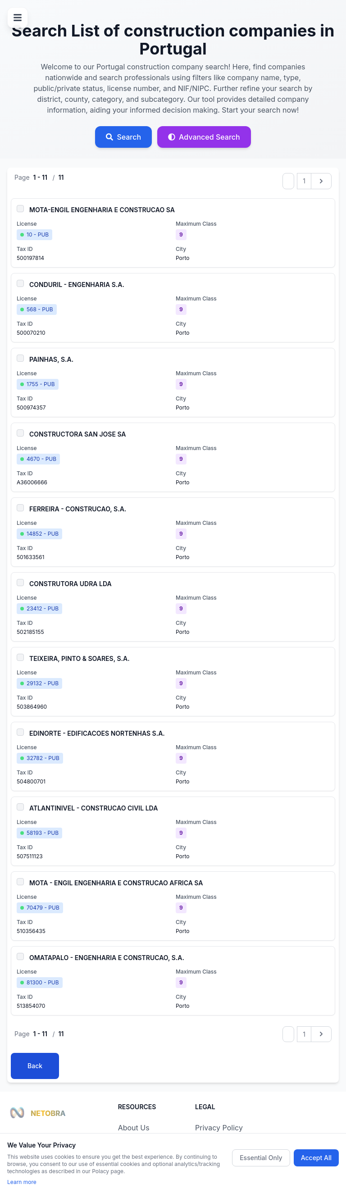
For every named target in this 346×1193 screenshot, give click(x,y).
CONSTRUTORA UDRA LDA (70, 583)
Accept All (316, 1157)
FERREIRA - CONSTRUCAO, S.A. (77, 509)
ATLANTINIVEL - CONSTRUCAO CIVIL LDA (93, 808)
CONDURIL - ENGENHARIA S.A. (76, 284)
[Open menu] (17, 17)
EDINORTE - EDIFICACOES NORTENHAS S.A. (97, 733)
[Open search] (123, 137)
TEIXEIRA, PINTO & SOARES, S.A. (79, 658)
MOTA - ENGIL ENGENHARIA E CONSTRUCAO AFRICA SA (116, 883)
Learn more (21, 1182)
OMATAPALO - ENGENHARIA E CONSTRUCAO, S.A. (106, 957)
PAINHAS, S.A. (51, 359)
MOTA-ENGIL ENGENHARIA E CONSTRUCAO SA (102, 210)
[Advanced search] (204, 137)
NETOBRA (48, 1113)
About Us (134, 1127)
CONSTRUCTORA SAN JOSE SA (77, 434)
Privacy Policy (219, 1127)
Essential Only (261, 1157)
